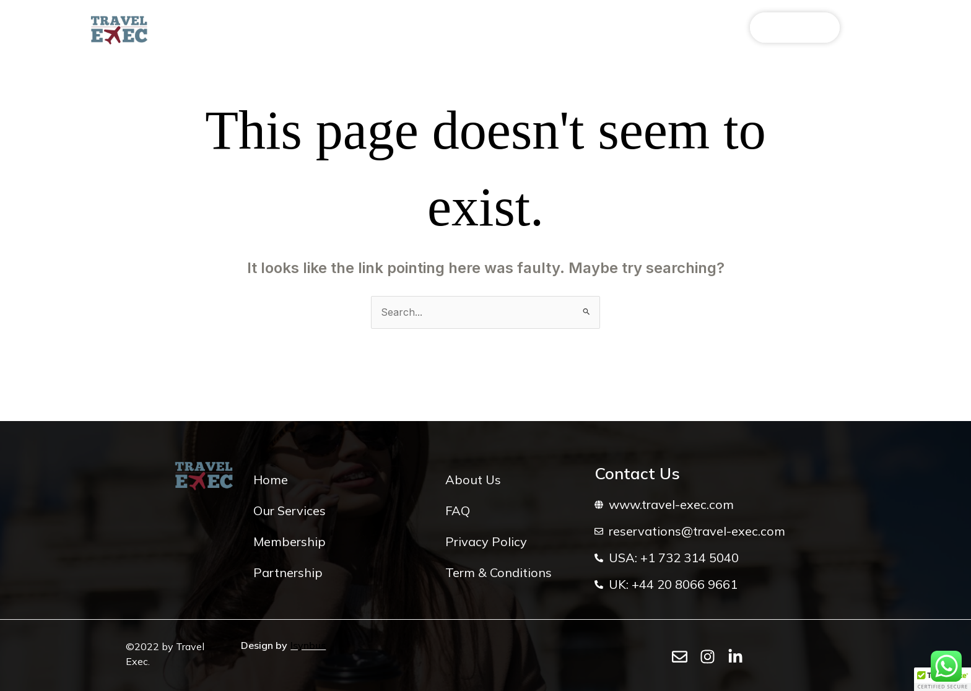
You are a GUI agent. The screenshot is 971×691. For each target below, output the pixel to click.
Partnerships (480, 28)
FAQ (541, 28)
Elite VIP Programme (378, 28)
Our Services (278, 28)
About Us (206, 28)
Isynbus (308, 645)
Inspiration (597, 28)
